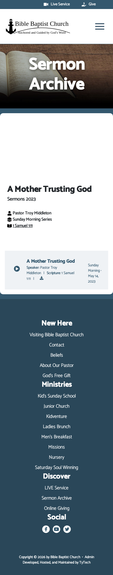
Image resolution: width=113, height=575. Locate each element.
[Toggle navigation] (99, 26)
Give (89, 5)
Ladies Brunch (56, 427)
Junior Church (56, 406)
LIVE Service (56, 488)
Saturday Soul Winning (56, 467)
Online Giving (56, 508)
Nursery (56, 457)
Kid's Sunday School (57, 396)
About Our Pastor (57, 365)
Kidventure (56, 416)
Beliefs (56, 355)
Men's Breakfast (56, 437)
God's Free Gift (56, 376)
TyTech (84, 562)
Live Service (57, 5)
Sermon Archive (57, 498)
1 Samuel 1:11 (20, 225)
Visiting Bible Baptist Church (56, 335)
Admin (89, 557)
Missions (56, 447)
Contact (56, 345)
